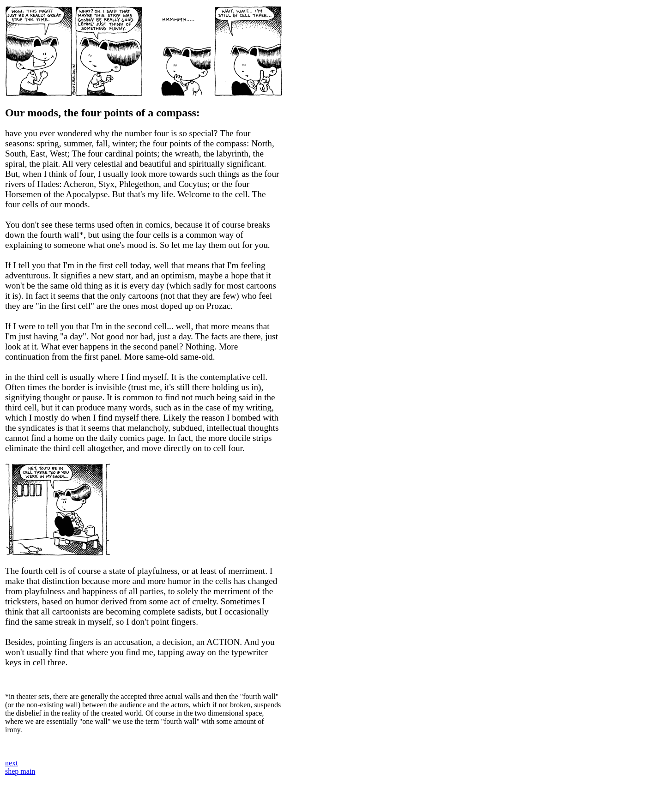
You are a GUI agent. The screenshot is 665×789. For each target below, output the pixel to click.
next (11, 763)
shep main (20, 771)
